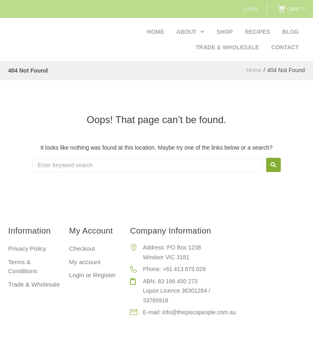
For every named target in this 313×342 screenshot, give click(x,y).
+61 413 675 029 (184, 269)
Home (253, 70)
